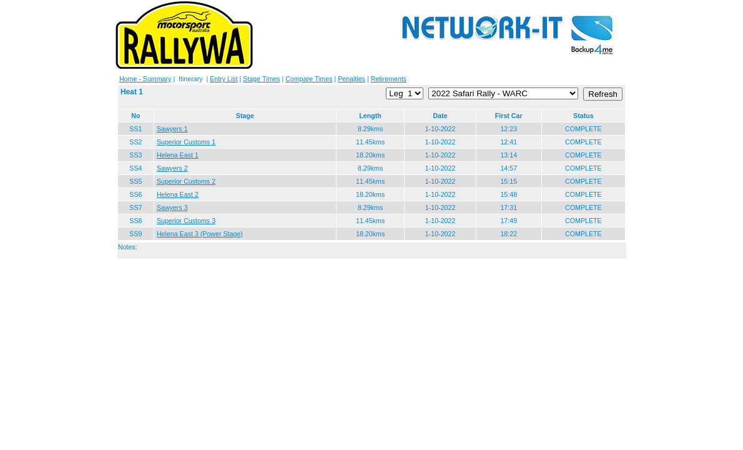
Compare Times (308, 78)
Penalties (351, 78)
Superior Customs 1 (186, 142)
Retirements (388, 78)
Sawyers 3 (172, 207)
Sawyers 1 (172, 128)
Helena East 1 (178, 155)
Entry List (223, 78)
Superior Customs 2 (186, 181)
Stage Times (261, 78)
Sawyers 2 (172, 168)
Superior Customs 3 (186, 220)
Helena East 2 (178, 194)
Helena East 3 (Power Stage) (200, 234)
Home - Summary (145, 78)
